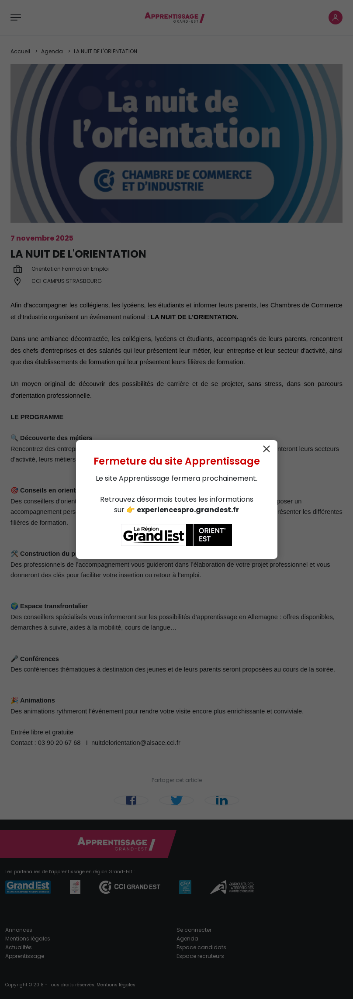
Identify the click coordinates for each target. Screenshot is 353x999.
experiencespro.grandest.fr (188, 510)
